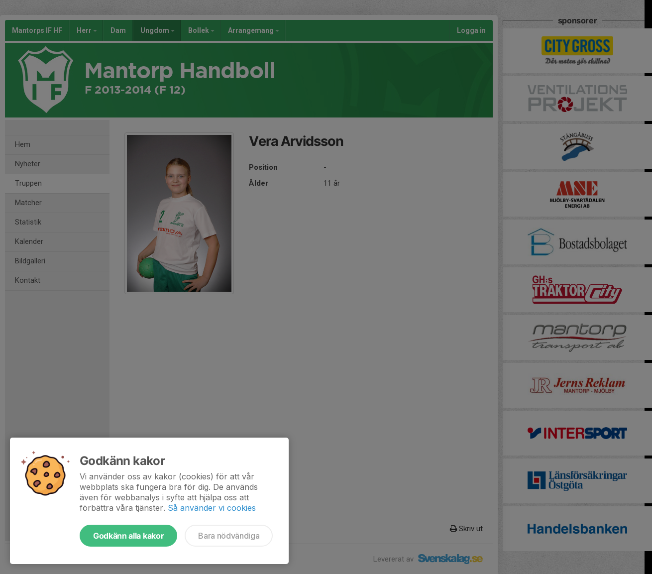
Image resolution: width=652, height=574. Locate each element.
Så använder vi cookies (212, 508)
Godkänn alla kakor (128, 536)
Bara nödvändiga (228, 536)
